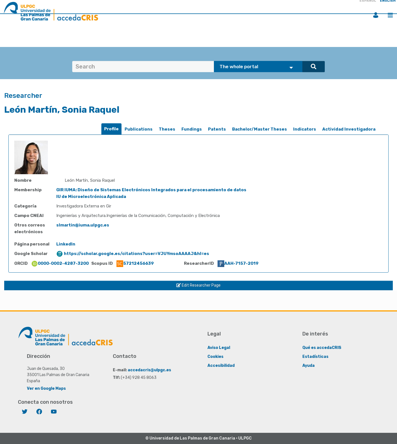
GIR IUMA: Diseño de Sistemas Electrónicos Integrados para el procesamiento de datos (151, 189)
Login (375, 15)
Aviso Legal (218, 347)
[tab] (111, 129)
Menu (390, 15)
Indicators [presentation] (304, 129)
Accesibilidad (221, 365)
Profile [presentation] (111, 128)
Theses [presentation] (167, 129)
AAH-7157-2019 (238, 263)
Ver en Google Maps (46, 388)
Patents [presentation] (217, 129)
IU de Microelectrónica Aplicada (91, 196)
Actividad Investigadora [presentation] (348, 129)
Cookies (215, 356)
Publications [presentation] (139, 129)
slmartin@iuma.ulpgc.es (82, 225)
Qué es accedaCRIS (321, 347)
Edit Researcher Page (198, 285)
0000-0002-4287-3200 (60, 263)
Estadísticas (315, 356)
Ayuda (308, 365)
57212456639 (135, 263)
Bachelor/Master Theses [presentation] (259, 129)
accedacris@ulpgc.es (149, 370)
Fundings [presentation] (191, 129)
